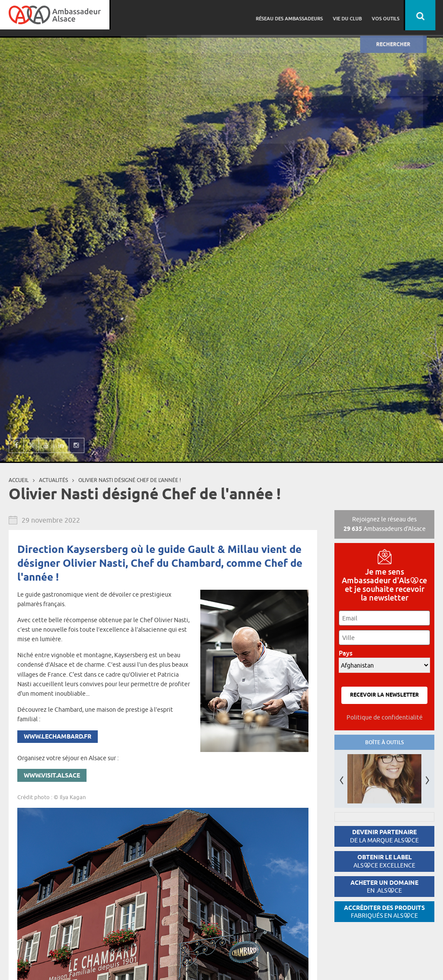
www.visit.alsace (52, 776)
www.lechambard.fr (57, 737)
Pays (348, 653)
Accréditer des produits (384, 911)
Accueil (19, 480)
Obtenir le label (384, 861)
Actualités (53, 480)
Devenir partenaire (384, 836)
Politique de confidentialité (385, 717)
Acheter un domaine (384, 886)
